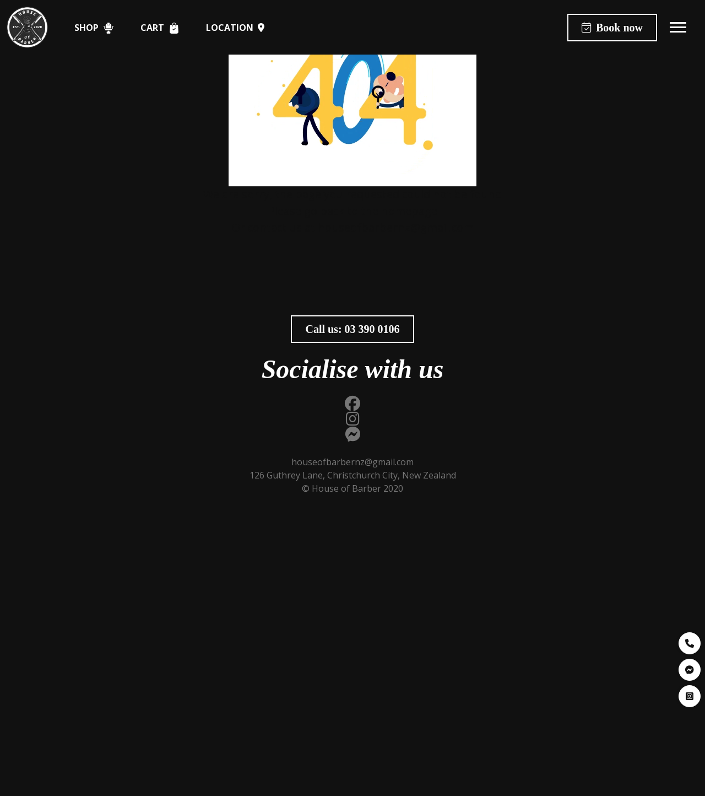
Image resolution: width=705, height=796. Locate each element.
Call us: (352, 329)
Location (235, 27)
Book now (612, 27)
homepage (409, 210)
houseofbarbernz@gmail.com (396, 227)
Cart (160, 27)
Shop (94, 27)
